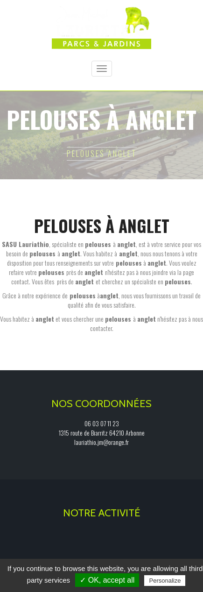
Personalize (165, 580)
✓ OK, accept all (107, 580)
